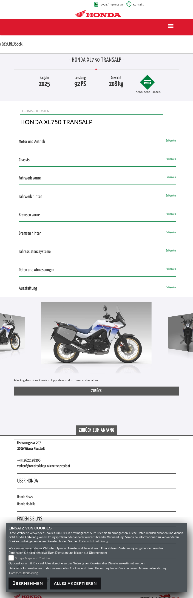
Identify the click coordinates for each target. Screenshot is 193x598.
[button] (10, 340)
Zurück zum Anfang (96, 430)
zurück (96, 391)
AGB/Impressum (112, 4)
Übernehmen (27, 583)
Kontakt (138, 4)
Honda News (25, 497)
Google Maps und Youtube (32, 558)
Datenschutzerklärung (93, 541)
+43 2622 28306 (29, 460)
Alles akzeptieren (75, 583)
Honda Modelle (26, 504)
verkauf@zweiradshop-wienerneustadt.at (43, 466)
